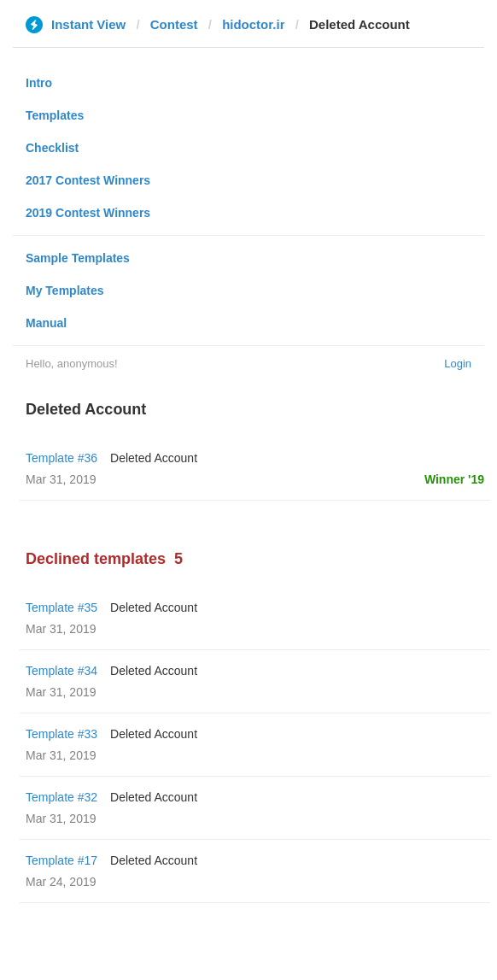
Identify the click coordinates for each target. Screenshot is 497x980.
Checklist (52, 148)
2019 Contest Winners (88, 213)
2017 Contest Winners (88, 180)
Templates (55, 115)
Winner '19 (454, 479)
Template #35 (61, 607)
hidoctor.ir (253, 24)
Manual (46, 323)
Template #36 (61, 458)
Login (457, 363)
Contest (174, 24)
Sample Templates (78, 258)
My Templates (65, 290)
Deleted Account (153, 458)
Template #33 (61, 734)
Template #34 (61, 671)
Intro (39, 83)
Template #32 (61, 797)
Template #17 (61, 860)
